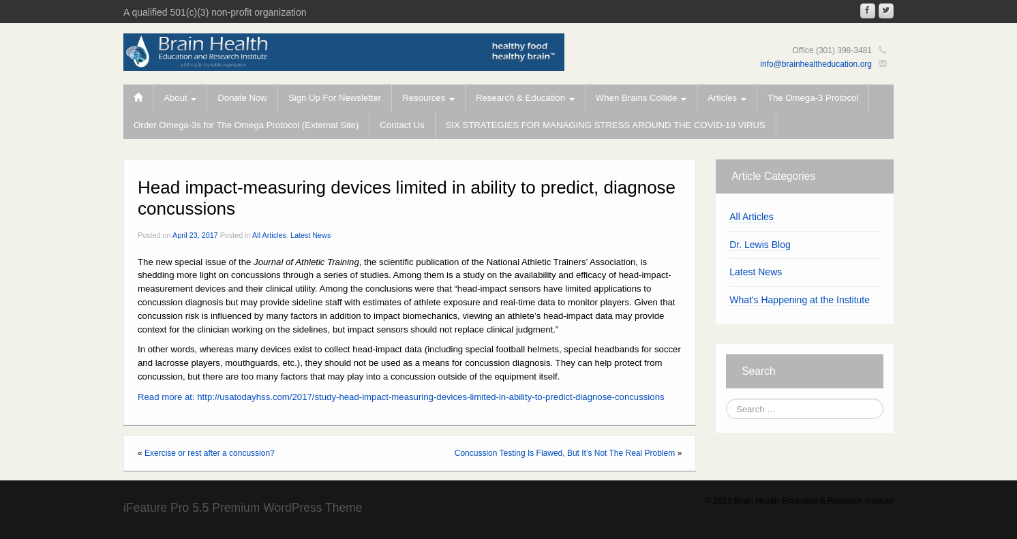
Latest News (310, 235)
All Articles (269, 235)
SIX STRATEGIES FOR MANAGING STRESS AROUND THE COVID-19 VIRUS (605, 125)
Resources (428, 98)
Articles (727, 98)
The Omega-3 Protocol (813, 98)
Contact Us (402, 125)
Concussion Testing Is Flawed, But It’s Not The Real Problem (565, 453)
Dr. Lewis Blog (759, 244)
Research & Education (525, 98)
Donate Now (242, 98)
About (180, 98)
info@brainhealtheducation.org (816, 64)
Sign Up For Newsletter (334, 98)
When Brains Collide (641, 98)
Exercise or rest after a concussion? (210, 453)
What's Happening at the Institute (799, 299)
